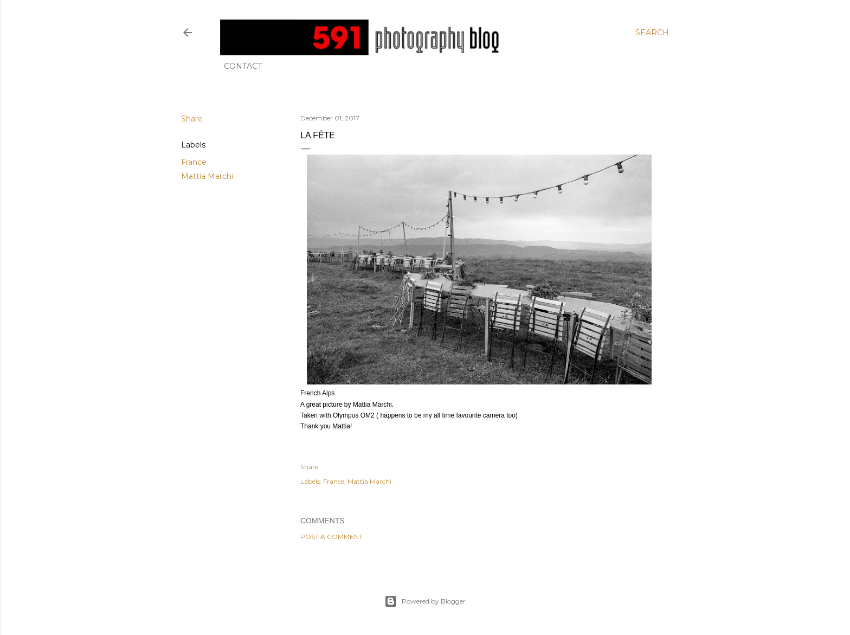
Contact (243, 66)
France (194, 162)
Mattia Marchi (207, 176)
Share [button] (192, 119)
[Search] (652, 33)
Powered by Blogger (425, 601)
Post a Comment (331, 537)
